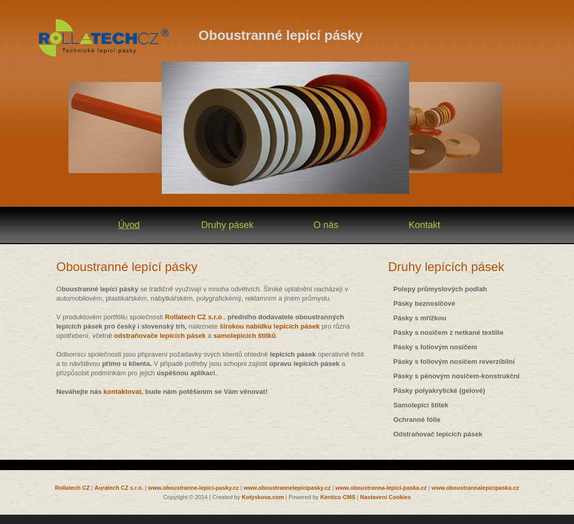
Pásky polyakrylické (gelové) (439, 390)
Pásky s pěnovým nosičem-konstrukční (457, 376)
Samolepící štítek (421, 405)
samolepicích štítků (244, 335)
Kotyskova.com (263, 497)
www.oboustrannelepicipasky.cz (287, 488)
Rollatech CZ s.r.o (193, 317)
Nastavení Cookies (385, 497)
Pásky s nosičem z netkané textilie (448, 332)
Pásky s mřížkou (420, 318)
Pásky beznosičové (424, 303)
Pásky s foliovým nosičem (436, 347)
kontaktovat (123, 391)
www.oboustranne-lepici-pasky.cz (193, 488)
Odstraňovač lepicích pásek (438, 434)
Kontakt (424, 225)
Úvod (128, 225)
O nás (325, 225)
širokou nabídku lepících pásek (271, 326)
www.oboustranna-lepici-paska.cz (381, 488)
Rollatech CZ (72, 488)
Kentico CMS (338, 497)
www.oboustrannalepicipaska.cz (475, 488)
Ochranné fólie (417, 419)
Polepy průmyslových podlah (440, 289)
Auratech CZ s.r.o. (118, 488)
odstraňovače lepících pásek (160, 335)
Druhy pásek (227, 225)
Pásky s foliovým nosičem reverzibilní (454, 361)
